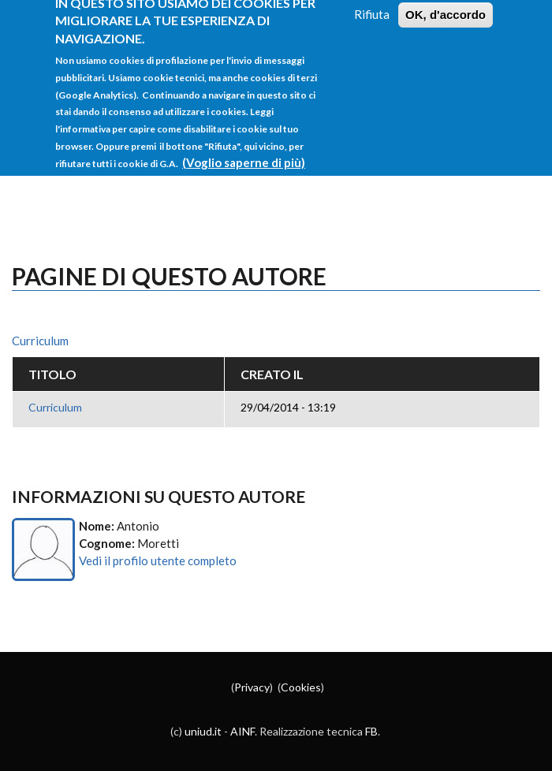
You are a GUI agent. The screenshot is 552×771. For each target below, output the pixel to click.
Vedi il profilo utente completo (158, 560)
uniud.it (203, 731)
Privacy (252, 687)
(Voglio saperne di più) (243, 151)
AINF (242, 731)
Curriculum (40, 340)
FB (371, 731)
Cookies (301, 687)
